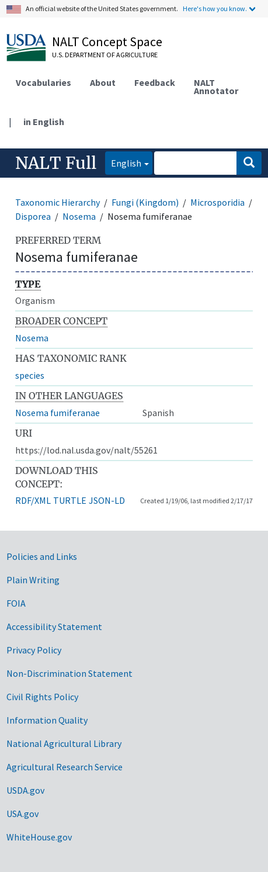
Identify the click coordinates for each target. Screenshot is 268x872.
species (29, 375)
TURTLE (69, 500)
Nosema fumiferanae (57, 412)
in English (43, 121)
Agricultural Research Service (64, 767)
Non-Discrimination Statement (69, 673)
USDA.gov (25, 790)
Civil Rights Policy (42, 697)
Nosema (79, 216)
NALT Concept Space (107, 41)
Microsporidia (217, 202)
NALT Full (55, 163)
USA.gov (22, 813)
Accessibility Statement (54, 626)
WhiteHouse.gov (39, 837)
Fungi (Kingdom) (145, 202)
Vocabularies (43, 82)
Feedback (154, 82)
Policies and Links (41, 556)
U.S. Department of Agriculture (105, 54)
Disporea (33, 216)
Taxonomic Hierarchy (57, 202)
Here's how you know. (215, 8)
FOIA (16, 603)
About (103, 82)
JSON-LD (107, 500)
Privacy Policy (33, 650)
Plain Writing (33, 580)
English (123, 162)
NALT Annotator (216, 86)
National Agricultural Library (63, 743)
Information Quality (47, 720)
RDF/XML (33, 500)
